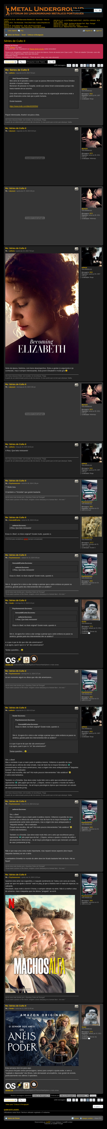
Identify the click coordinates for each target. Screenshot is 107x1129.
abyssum (85, 148)
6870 (91, 153)
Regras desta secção (37, 49)
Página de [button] (69, 65)
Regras (12, 47)
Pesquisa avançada (100, 10)
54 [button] (91, 65)
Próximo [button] (101, 65)
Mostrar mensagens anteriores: (30, 1095)
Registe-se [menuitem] (88, 30)
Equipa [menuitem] (76, 1118)
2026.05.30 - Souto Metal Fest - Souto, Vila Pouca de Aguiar (22, 26)
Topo (101, 124)
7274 (91, 626)
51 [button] (81, 65)
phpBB (48, 1122)
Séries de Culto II (14, 40)
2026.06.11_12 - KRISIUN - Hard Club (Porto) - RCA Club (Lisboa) (24, 27)
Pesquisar (96, 10)
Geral (23, 35)
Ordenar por (63, 1095)
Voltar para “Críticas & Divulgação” (17, 1104)
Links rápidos (12, 30)
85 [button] (98, 65)
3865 (91, 507)
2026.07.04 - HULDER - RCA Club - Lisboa (67, 25)
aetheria (84, 89)
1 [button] (76, 65)
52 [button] (84, 65)
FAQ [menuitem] (21, 30)
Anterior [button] (73, 65)
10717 (91, 542)
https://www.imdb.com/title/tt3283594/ (24, 106)
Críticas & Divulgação (35, 35)
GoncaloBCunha (87, 538)
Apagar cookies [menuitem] (87, 1118)
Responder (9, 62)
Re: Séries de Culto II (17, 70)
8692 (91, 94)
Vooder (84, 621)
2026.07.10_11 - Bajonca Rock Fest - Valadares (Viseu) (71, 26)
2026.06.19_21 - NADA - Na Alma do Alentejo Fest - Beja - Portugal (74, 23)
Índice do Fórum (14, 35)
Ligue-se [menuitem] (99, 30)
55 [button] (94, 65)
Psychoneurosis (87, 502)
